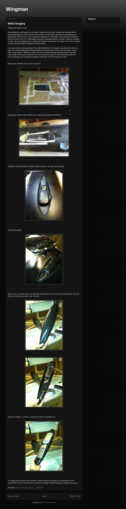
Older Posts (75, 496)
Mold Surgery (16, 23)
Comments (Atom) (48, 502)
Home (44, 496)
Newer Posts (13, 496)
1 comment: (39, 488)
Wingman (17, 9)
